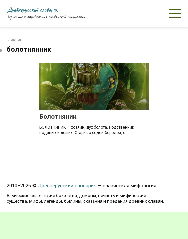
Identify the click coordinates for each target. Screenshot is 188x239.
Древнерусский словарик (32, 9)
